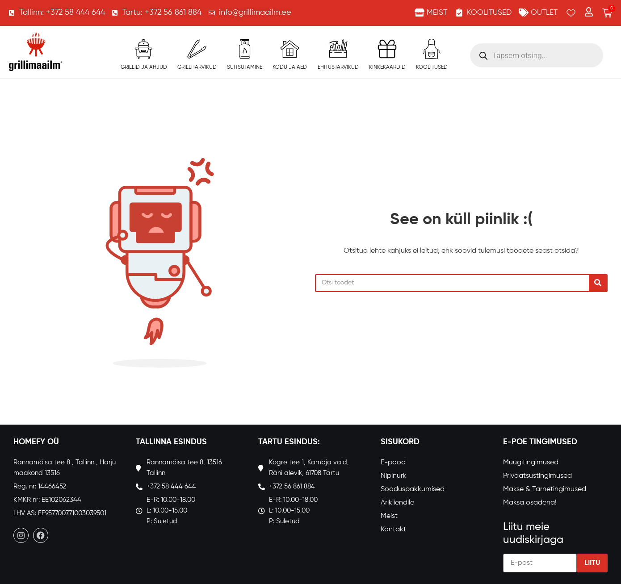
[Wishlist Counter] (570, 12)
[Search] (598, 283)
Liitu (592, 563)
